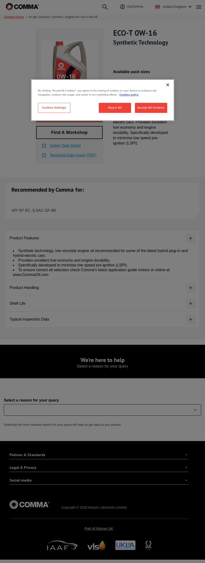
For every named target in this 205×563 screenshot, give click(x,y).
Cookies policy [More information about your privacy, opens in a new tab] (129, 94)
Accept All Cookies (151, 107)
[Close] (167, 85)
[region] (102, 100)
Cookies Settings (54, 107)
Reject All (115, 107)
